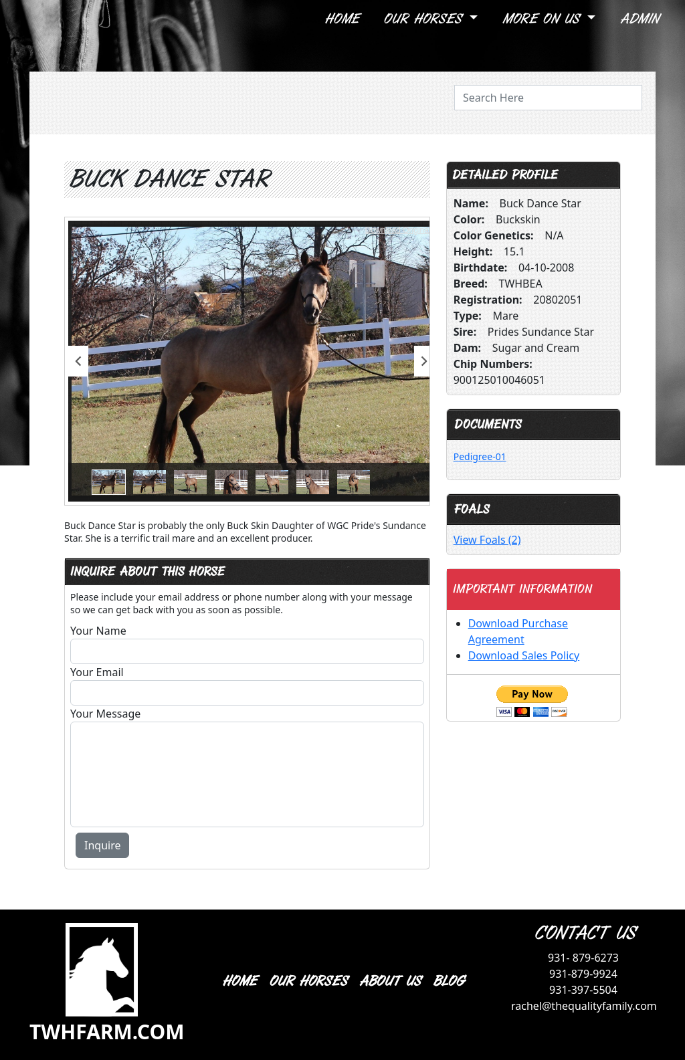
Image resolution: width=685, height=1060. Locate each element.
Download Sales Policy (523, 655)
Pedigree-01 (480, 456)
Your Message (105, 713)
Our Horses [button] (424, 19)
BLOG (448, 981)
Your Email (97, 672)
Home (341, 19)
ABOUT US (389, 981)
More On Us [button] (543, 19)
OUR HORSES (307, 981)
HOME (238, 981)
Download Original (398, 230)
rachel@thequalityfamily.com (584, 1005)
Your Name (98, 630)
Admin (638, 19)
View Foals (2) (487, 539)
